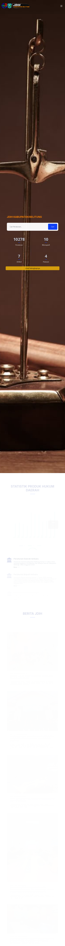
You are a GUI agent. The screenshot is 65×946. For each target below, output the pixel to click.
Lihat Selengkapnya (32, 272)
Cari (52, 229)
